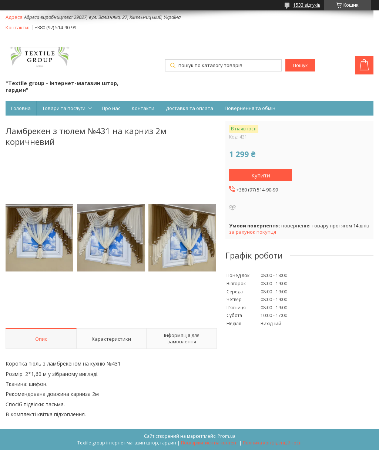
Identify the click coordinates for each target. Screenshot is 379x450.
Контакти (143, 108)
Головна (21, 108)
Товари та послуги (63, 108)
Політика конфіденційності (272, 443)
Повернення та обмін (250, 108)
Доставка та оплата (189, 108)
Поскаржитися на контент (209, 443)
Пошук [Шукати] (300, 65)
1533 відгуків (306, 5)
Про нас (111, 108)
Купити (260, 175)
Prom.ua (226, 436)
